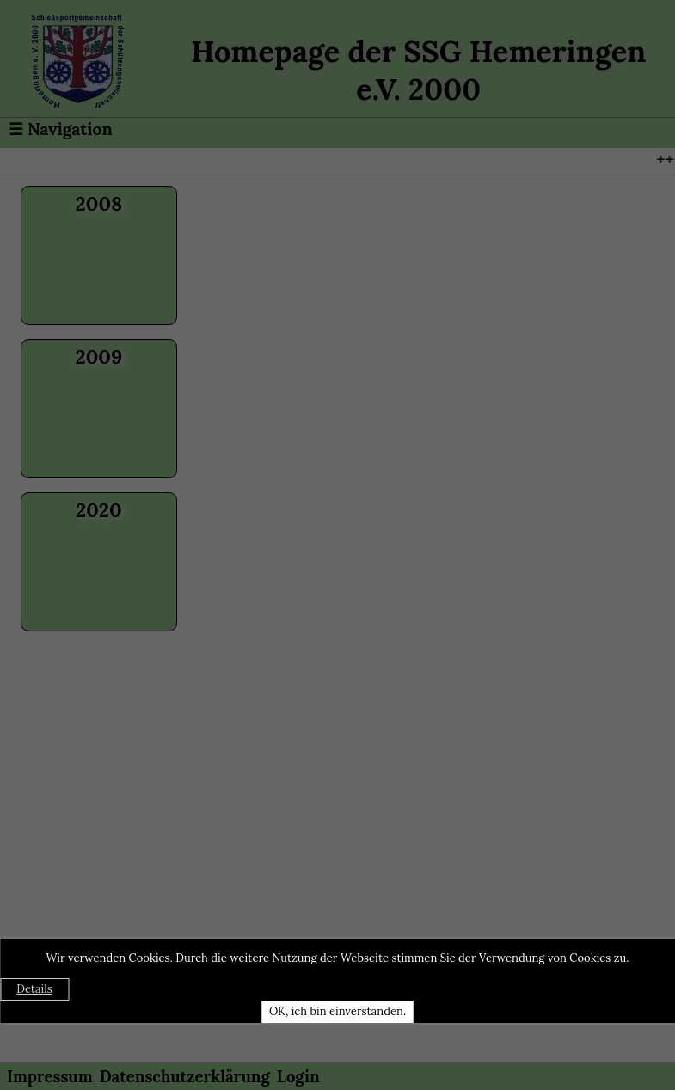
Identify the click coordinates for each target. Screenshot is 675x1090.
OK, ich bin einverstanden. (337, 1011)
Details (34, 989)
